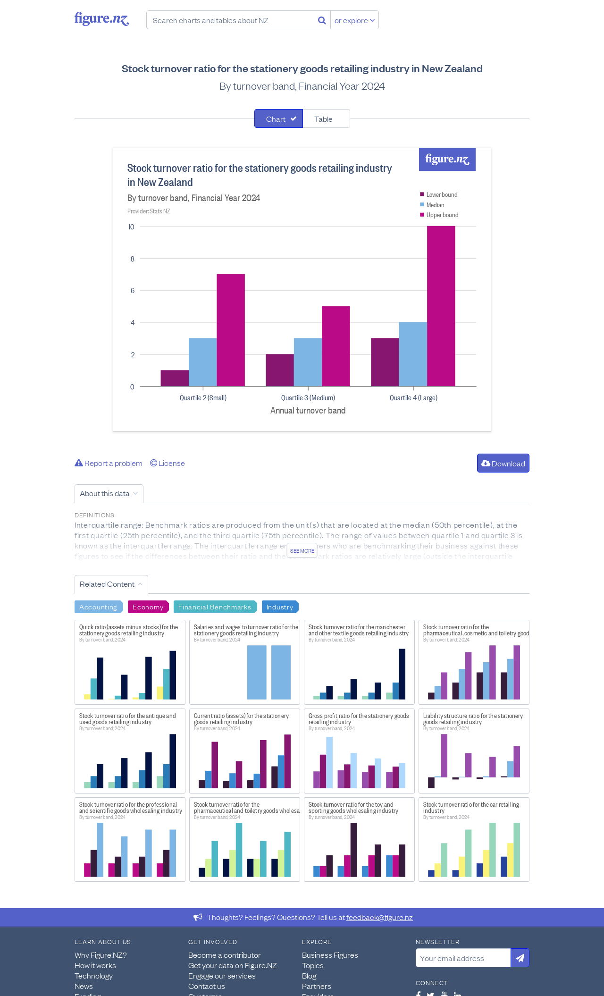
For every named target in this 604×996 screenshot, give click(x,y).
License (167, 462)
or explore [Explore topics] (355, 20)
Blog (309, 975)
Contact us (206, 985)
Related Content (107, 583)
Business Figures (330, 954)
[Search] (322, 19)
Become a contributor (224, 954)
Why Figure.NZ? (101, 954)
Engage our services (222, 975)
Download (503, 463)
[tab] (278, 118)
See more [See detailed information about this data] (302, 550)
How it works (95, 965)
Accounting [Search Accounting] (98, 606)
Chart (275, 118)
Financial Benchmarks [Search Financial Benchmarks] (214, 606)
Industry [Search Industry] (280, 606)
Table (323, 118)
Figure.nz (102, 19)
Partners (316, 985)
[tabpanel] (302, 289)
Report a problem (109, 462)
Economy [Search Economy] (148, 606)
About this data (105, 493)
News (84, 985)
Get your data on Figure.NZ (232, 965)
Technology (94, 975)
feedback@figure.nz (379, 917)
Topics (313, 965)
